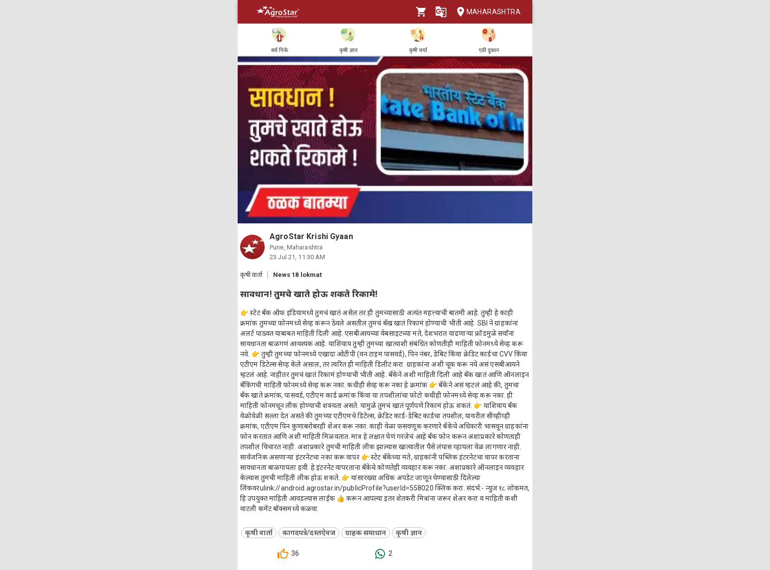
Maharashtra (486, 12)
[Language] (441, 12)
